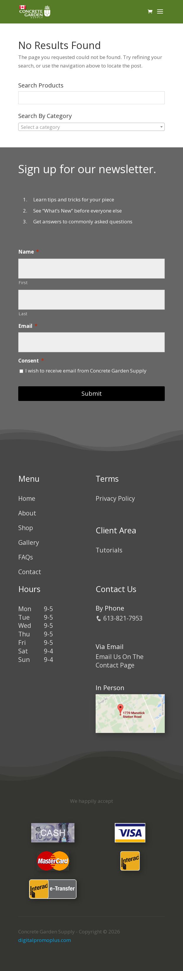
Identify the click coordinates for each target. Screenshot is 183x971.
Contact (29, 572)
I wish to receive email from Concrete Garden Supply (86, 370)
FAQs (25, 557)
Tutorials (109, 550)
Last (23, 313)
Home (26, 498)
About (27, 513)
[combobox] (91, 127)
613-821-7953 (119, 618)
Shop (25, 528)
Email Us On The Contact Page (120, 661)
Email (27, 326)
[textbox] (91, 127)
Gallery (28, 542)
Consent (31, 361)
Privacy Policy (115, 498)
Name (28, 252)
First (23, 282)
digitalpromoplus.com (44, 940)
